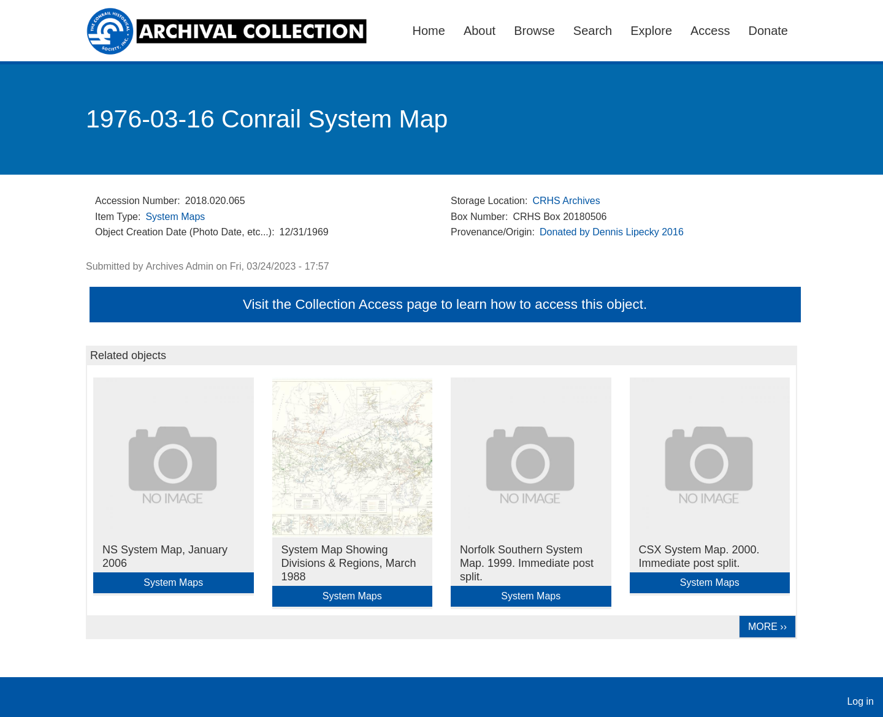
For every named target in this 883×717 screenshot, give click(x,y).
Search (592, 30)
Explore (651, 30)
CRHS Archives (566, 200)
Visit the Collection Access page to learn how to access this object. (445, 304)
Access (710, 30)
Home (429, 30)
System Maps (175, 216)
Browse (534, 30)
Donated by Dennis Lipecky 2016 (612, 232)
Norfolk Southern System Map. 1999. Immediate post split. (527, 563)
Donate (769, 30)
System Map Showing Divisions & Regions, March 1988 (348, 563)
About (479, 30)
